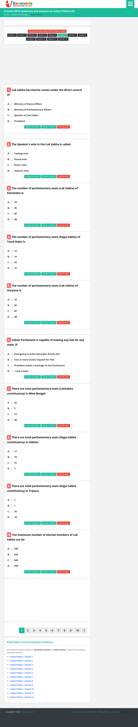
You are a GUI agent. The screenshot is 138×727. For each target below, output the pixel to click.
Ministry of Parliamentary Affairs (32, 109)
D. (9, 121)
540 (16, 560)
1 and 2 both (21, 371)
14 (15, 414)
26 (15, 207)
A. (9, 103)
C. (9, 115)
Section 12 (63, 39)
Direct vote (20, 164)
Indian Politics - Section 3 (21, 664)
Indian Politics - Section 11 (22, 693)
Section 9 (30, 39)
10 (15, 202)
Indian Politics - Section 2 (21, 660)
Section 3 (32, 35)
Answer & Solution (32, 127)
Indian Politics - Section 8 (21, 681)
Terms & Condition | (89, 712)
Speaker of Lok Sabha (26, 115)
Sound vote (20, 159)
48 (15, 219)
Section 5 (52, 35)
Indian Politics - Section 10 (22, 689)
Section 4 (42, 35)
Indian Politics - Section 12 (22, 697)
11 (15, 451)
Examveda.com (27, 712)
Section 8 (82, 35)
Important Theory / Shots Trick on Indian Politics (47, 31)
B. (9, 109)
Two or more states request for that (34, 359)
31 (15, 268)
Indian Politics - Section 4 (21, 669)
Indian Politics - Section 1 (21, 656)
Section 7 (72, 35)
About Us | (76, 712)
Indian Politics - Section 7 (21, 677)
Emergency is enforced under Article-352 (37, 354)
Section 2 (22, 35)
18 (15, 262)
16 (15, 256)
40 (15, 419)
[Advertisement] (47, 64)
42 (15, 402)
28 (15, 213)
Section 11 (52, 39)
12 (15, 250)
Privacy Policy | (104, 712)
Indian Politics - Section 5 (21, 673)
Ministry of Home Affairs (28, 103)
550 (16, 565)
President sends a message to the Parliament (39, 365)
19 (15, 457)
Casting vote (21, 153)
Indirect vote (21, 170)
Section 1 (12, 35)
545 (16, 554)
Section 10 (41, 39)
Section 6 (62, 35)
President (19, 121)
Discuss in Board (49, 127)
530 (16, 548)
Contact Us (115, 712)
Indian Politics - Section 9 (21, 685)
